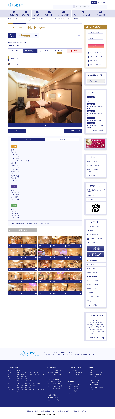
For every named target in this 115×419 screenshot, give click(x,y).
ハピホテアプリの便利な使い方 (76, 372)
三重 (30, 381)
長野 (26, 376)
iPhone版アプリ (96, 195)
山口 (34, 385)
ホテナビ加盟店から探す (53, 383)
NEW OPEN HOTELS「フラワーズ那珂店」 (95, 99)
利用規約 (36, 411)
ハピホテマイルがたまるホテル (94, 254)
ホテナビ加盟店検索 (96, 272)
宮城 (34, 372)
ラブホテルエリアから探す (95, 239)
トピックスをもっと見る (98, 130)
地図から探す (49, 13)
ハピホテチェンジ (94, 380)
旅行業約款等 (75, 411)
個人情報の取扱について (47, 411)
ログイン (95, 46)
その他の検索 (101, 13)
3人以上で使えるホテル (96, 297)
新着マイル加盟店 (73, 386)
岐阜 (22, 381)
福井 (26, 378)
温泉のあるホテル (96, 301)
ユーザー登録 (102, 3)
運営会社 (29, 411)
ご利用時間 (62, 139)
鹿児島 (42, 389)
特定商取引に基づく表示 (63, 411)
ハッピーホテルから (96, 316)
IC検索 (90, 231)
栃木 (35, 374)
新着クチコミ (72, 393)
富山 (22, 378)
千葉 (31, 374)
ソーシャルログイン (95, 52)
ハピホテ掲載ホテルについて (96, 387)
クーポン (59, 51)
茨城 (39, 374)
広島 (22, 385)
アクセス (44, 51)
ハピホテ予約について (95, 374)
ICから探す (37, 13)
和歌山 (38, 383)
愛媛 (26, 387)
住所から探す (14, 13)
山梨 (22, 376)
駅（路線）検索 (92, 235)
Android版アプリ (96, 199)
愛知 (18, 381)
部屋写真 (29, 51)
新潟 (18, 376)
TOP (15, 51)
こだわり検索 (92, 243)
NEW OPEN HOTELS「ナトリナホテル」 (95, 125)
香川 (18, 387)
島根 (30, 385)
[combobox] (88, 7)
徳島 (22, 387)
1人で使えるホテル (96, 293)
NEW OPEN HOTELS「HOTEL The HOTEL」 (95, 106)
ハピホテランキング (96, 161)
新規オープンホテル (73, 384)
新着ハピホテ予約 (73, 388)
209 (75, 131)
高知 (30, 387)
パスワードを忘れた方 (96, 56)
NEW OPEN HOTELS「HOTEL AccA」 (94, 113)
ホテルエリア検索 (93, 227)
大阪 (18, 383)
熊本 (30, 389)
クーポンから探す (63, 13)
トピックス (92, 92)
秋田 (22, 372)
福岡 (18, 389)
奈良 (34, 383)
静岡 (26, 381)
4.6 (18, 36)
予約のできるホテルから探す (83, 13)
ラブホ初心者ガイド (73, 370)
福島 (38, 372)
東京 (18, 374)
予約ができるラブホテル (53, 379)
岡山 (18, 385)
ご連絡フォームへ (94, 337)
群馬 (43, 374)
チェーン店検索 (96, 268)
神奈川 (22, 374)
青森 (18, 372)
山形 (26, 372)
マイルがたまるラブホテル (54, 381)
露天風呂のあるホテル (96, 284)
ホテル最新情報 (72, 391)
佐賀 (22, 389)
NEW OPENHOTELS (52, 397)
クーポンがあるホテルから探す (55, 386)
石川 (18, 378)
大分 (34, 389)
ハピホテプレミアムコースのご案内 (96, 170)
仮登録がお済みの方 (95, 65)
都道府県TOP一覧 (95, 75)
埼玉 (27, 374)
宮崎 (38, 389)
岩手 (30, 372)
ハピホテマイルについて (96, 165)
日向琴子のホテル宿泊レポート (55, 400)
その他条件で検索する (96, 305)
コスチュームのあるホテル (96, 280)
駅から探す (25, 13)
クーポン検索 (96, 264)
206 (14, 131)
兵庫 (22, 383)
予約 (74, 51)
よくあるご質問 (96, 175)
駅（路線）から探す (52, 372)
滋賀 (30, 383)
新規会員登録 (93, 60)
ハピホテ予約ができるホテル (94, 248)
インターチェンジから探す (54, 370)
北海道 (18, 370)
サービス (91, 157)
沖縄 (18, 391)
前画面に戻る (18, 230)
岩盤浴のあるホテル (96, 288)
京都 (26, 383)
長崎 (26, 389)
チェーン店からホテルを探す (54, 388)
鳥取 (26, 385)
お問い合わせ (85, 411)
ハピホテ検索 (93, 222)
